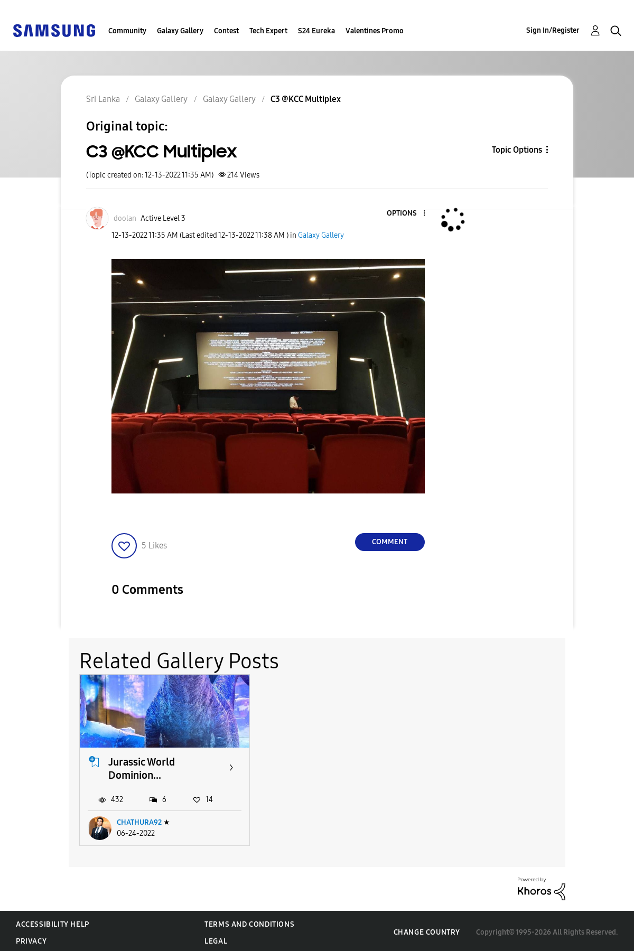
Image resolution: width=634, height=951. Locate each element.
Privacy (31, 938)
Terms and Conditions (249, 921)
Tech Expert (268, 30)
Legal (215, 938)
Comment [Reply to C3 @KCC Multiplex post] (389, 541)
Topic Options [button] (517, 150)
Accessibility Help (52, 921)
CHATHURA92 (139, 819)
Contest (226, 30)
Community (127, 30)
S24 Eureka (316, 30)
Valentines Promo (375, 30)
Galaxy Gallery (180, 30)
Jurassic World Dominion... (141, 766)
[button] (406, 214)
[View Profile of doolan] (125, 218)
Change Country (427, 929)
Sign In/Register (553, 30)
